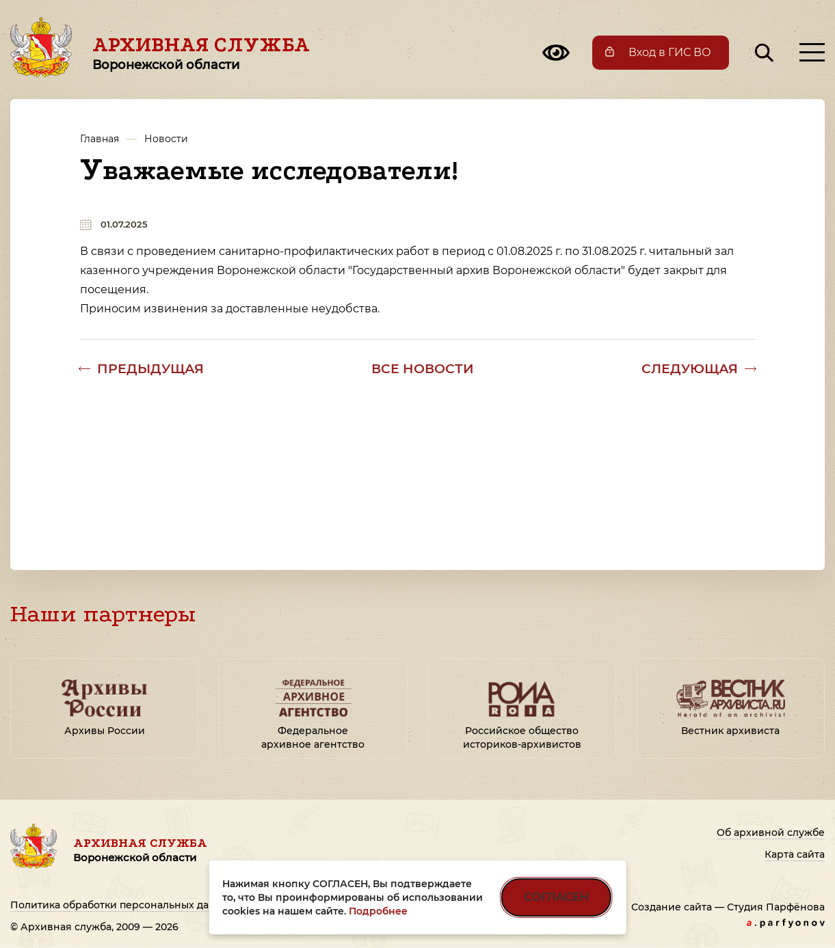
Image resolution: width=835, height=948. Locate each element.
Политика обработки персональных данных (122, 905)
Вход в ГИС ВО (669, 52)
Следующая (689, 368)
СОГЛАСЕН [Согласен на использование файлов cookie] (556, 897)
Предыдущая (150, 368)
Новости (166, 139)
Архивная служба (201, 52)
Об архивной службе (771, 832)
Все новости (422, 368)
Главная (99, 139)
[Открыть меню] (812, 52)
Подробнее (378, 911)
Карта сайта (795, 854)
